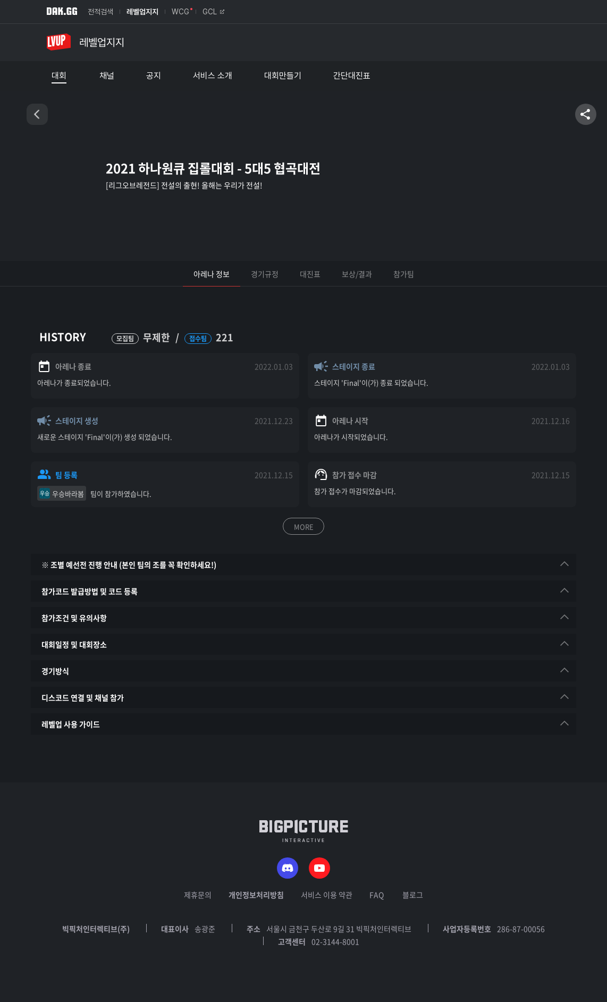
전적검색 (100, 11)
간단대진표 (351, 76)
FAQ (376, 894)
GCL (213, 11)
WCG (180, 11)
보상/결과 (357, 273)
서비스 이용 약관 (326, 894)
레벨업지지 (142, 11)
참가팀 (403, 273)
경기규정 (265, 273)
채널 (106, 76)
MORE (304, 526)
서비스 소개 (212, 76)
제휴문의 (198, 894)
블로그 (412, 894)
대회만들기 (282, 76)
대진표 (310, 273)
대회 (59, 76)
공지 (153, 76)
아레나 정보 (211, 273)
